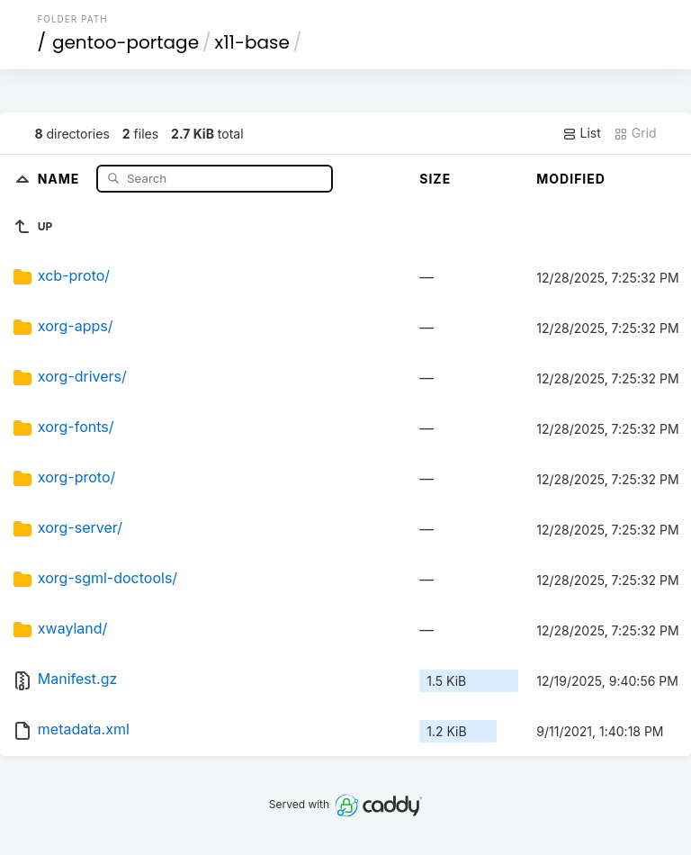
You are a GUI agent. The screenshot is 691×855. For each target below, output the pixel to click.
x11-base (252, 42)
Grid (635, 133)
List (581, 133)
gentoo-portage (125, 42)
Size (435, 178)
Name (61, 177)
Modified (571, 178)
